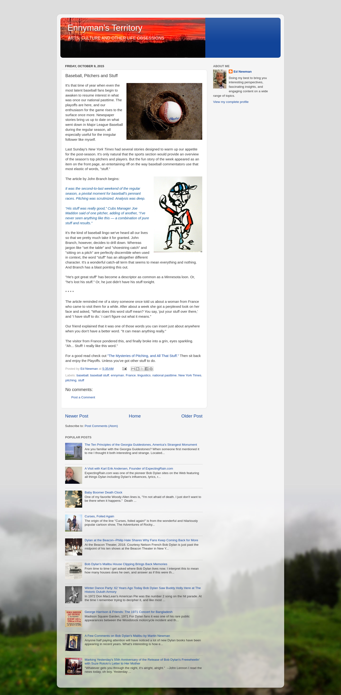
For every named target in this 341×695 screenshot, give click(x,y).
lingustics (144, 375)
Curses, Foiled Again (99, 516)
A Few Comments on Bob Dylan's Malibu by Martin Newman (127, 636)
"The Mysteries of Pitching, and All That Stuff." (143, 356)
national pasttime (165, 375)
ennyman (117, 375)
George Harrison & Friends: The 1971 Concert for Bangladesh (128, 612)
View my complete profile (231, 102)
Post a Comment (83, 397)
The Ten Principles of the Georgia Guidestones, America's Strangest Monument (141, 444)
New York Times (189, 375)
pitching (70, 380)
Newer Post (76, 415)
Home (135, 415)
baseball (82, 375)
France (131, 375)
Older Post (191, 415)
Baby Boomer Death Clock (103, 492)
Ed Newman (242, 71)
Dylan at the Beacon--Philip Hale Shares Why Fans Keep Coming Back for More (141, 540)
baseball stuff (99, 375)
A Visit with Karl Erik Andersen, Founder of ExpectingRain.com (129, 468)
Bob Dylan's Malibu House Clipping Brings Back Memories (126, 564)
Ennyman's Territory (104, 28)
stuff (81, 380)
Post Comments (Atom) (101, 426)
